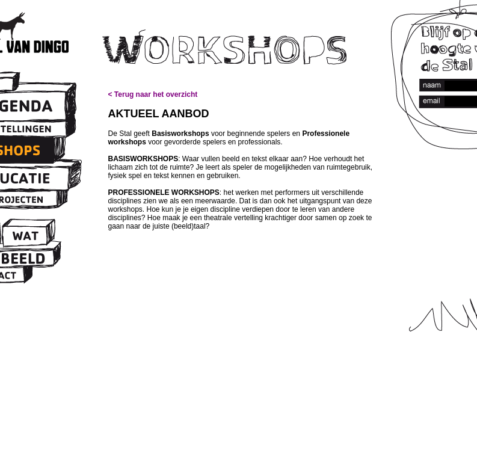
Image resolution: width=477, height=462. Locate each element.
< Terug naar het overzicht (153, 94)
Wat (25, 236)
